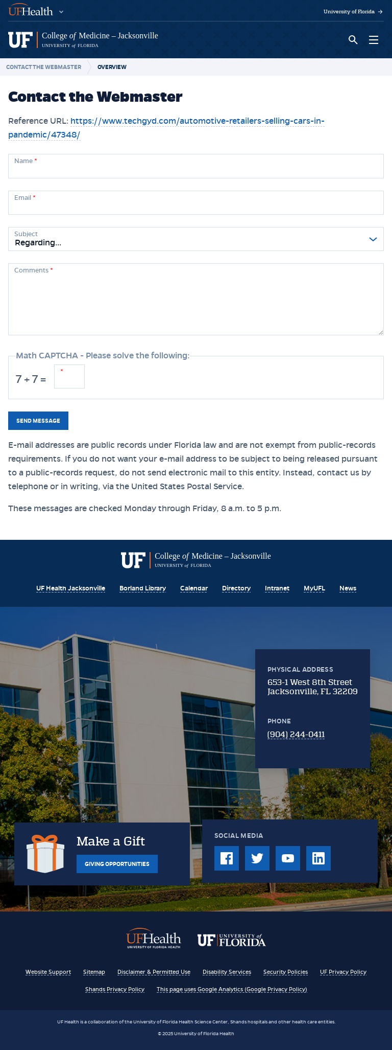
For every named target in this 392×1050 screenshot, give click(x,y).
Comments (33, 270)
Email (25, 198)
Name (25, 161)
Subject (26, 234)
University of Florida (354, 11)
